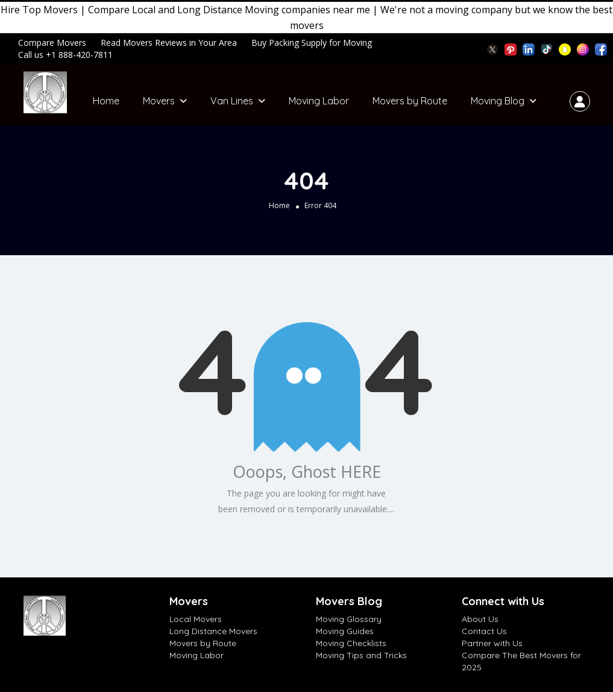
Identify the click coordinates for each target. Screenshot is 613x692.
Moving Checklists (351, 643)
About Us (480, 619)
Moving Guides (345, 631)
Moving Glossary (349, 619)
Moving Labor (319, 101)
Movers (159, 101)
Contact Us (484, 631)
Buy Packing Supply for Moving (311, 42)
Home (106, 101)
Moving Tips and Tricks (361, 655)
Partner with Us (492, 643)
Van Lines (231, 101)
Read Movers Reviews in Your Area (169, 42)
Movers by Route (410, 101)
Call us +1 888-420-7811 (65, 54)
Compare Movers (52, 42)
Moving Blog (497, 101)
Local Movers (195, 619)
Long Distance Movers (213, 631)
